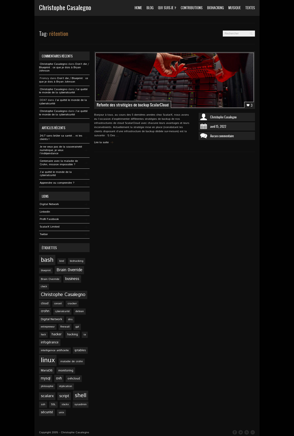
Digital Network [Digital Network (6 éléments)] (51, 319)
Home (138, 7)
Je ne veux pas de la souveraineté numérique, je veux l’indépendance (61, 150)
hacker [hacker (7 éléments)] (57, 334)
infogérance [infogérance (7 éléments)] (50, 342)
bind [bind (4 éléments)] (61, 261)
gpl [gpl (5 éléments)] (77, 327)
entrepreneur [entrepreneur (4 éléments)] (48, 327)
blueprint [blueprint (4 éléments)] (46, 270)
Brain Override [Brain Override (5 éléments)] (50, 279)
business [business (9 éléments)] (72, 279)
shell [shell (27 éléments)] (80, 395)
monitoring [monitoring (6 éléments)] (65, 370)
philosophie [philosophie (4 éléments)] (47, 386)
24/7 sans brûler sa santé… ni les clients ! (61, 137)
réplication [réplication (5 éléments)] (65, 386)
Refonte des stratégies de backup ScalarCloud (133, 105)
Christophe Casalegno (223, 117)
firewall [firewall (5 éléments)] (65, 327)
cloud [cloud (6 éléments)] (44, 303)
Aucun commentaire (222, 136)
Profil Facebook (49, 219)
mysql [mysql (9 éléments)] (45, 378)
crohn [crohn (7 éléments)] (45, 311)
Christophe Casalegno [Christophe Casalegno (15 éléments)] (63, 294)
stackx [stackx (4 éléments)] (65, 404)
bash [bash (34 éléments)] (47, 260)
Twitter (44, 234)
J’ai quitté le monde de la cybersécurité (63, 91)
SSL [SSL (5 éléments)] (53, 404)
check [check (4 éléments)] (44, 286)
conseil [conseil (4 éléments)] (58, 303)
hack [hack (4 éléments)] (43, 334)
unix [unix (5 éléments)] (61, 412)
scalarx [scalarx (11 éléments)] (47, 396)
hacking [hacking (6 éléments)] (72, 334)
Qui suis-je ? (167, 7)
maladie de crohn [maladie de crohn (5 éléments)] (71, 361)
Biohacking (215, 7)
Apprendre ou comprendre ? (57, 183)
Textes (250, 7)
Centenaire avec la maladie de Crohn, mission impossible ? (59, 162)
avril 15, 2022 (218, 126)
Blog (150, 7)
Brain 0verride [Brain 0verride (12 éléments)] (69, 270)
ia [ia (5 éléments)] (85, 334)
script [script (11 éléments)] (64, 396)
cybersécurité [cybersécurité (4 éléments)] (62, 311)
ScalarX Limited (49, 227)
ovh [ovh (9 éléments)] (59, 378)
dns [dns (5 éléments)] (70, 319)
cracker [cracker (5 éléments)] (72, 303)
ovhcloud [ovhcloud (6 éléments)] (74, 378)
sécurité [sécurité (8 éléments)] (47, 412)
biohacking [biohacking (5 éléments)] (76, 261)
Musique (234, 7)
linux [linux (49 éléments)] (48, 360)
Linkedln (45, 212)
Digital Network (49, 204)
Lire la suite (101, 142)
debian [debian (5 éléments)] (79, 311)
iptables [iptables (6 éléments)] (80, 350)
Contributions (192, 7)
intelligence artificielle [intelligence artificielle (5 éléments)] (55, 350)
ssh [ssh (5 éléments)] (43, 404)
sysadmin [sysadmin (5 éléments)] (80, 404)
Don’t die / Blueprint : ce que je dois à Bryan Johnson (64, 67)
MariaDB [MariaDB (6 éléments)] (47, 370)
